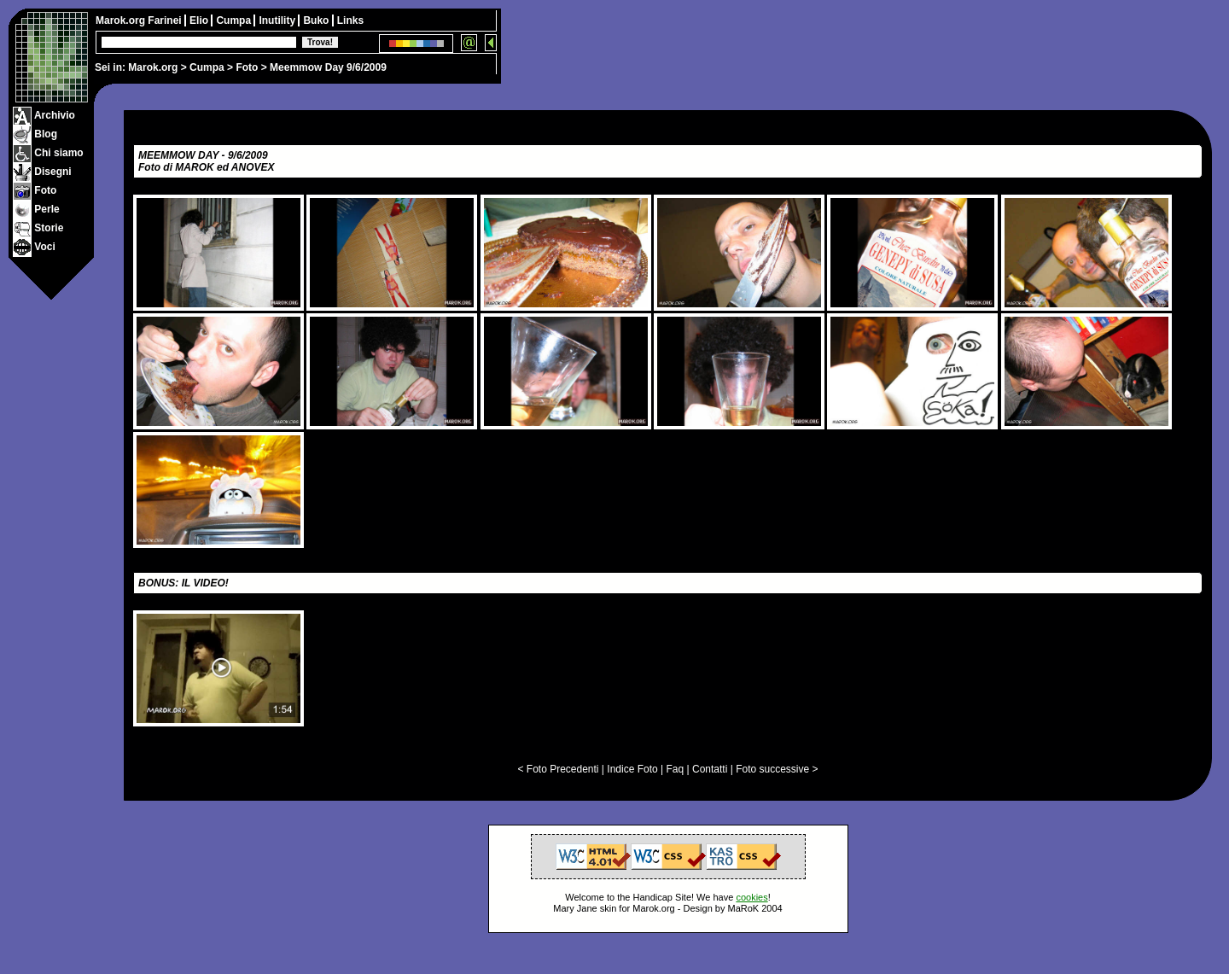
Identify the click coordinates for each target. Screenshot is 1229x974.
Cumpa (206, 67)
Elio (200, 20)
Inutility (278, 20)
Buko (317, 20)
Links (350, 20)
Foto (247, 67)
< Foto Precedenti (557, 769)
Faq (675, 769)
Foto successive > (777, 769)
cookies (751, 897)
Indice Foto (632, 769)
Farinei (166, 20)
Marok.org (153, 67)
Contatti (709, 769)
